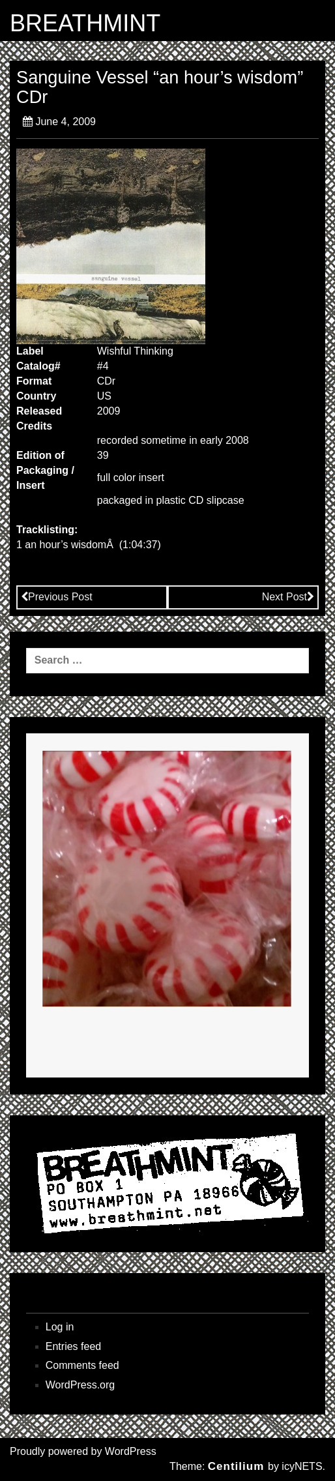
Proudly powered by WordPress (83, 1451)
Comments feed (82, 1365)
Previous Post (57, 596)
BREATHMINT (85, 23)
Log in (60, 1326)
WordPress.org (80, 1384)
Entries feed (73, 1346)
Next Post (288, 596)
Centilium (236, 1466)
